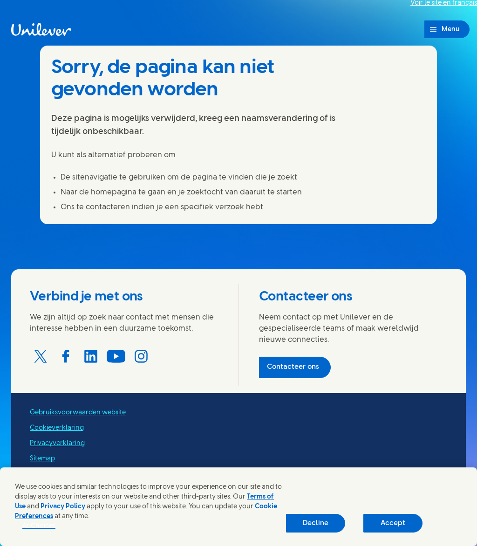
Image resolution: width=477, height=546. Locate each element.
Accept (393, 523)
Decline (315, 523)
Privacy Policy (63, 506)
